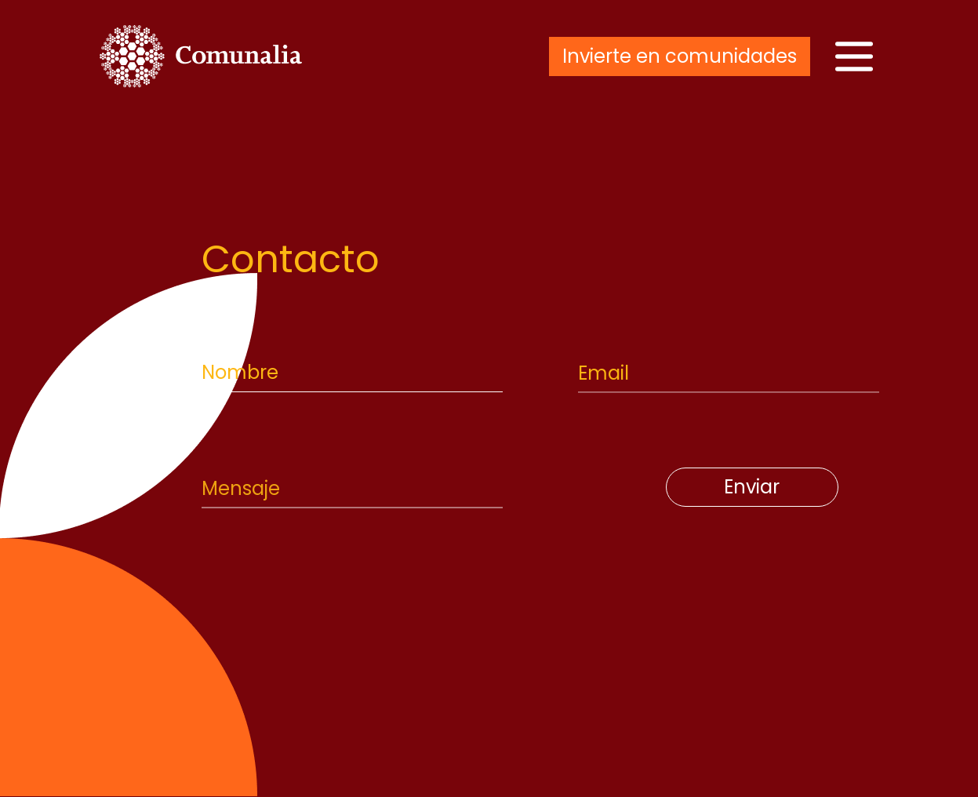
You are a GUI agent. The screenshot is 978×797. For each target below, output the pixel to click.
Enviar (752, 487)
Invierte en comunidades (679, 56)
